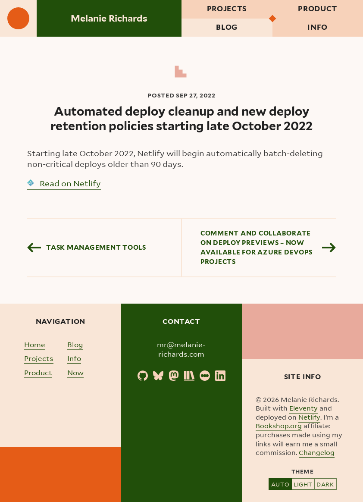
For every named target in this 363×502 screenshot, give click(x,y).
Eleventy (303, 408)
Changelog (317, 452)
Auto (280, 484)
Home (34, 344)
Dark (325, 484)
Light (303, 484)
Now (75, 372)
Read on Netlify (64, 183)
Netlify (309, 417)
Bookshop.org (279, 425)
